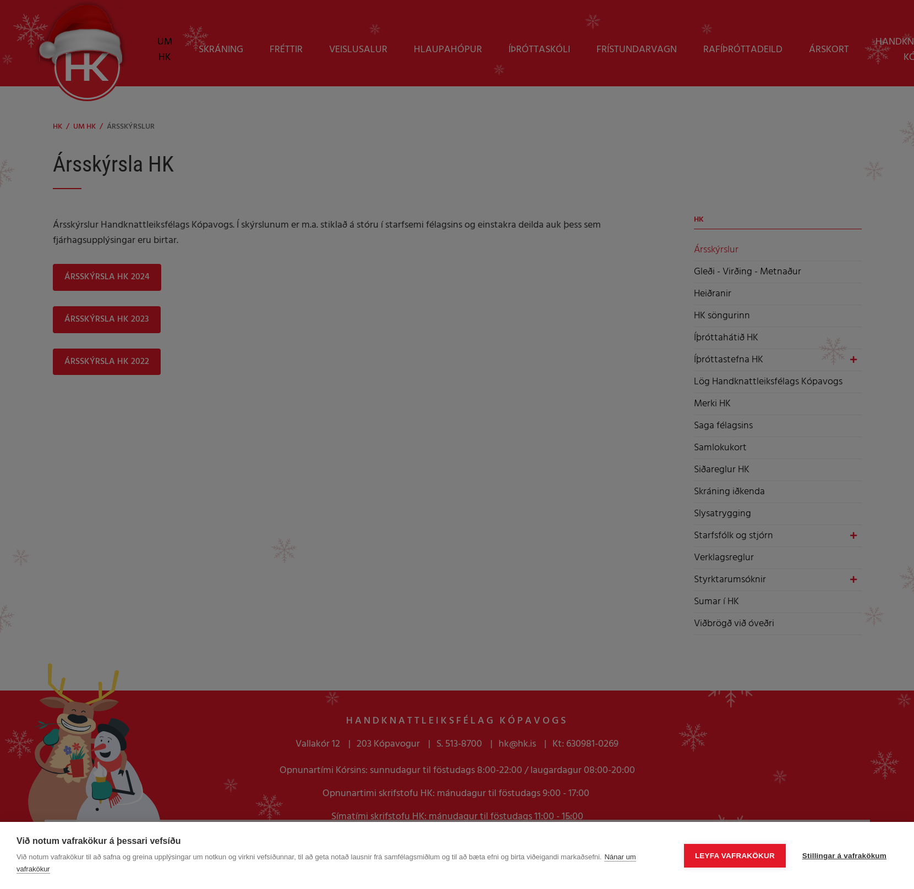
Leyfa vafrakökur (735, 856)
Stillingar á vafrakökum (844, 856)
